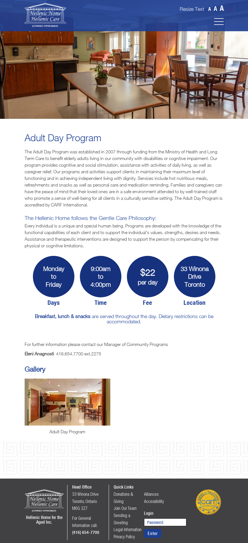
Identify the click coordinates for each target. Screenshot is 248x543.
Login (148, 513)
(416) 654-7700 (85, 532)
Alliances (151, 494)
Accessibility (154, 501)
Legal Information (128, 529)
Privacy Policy (124, 536)
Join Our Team (125, 508)
